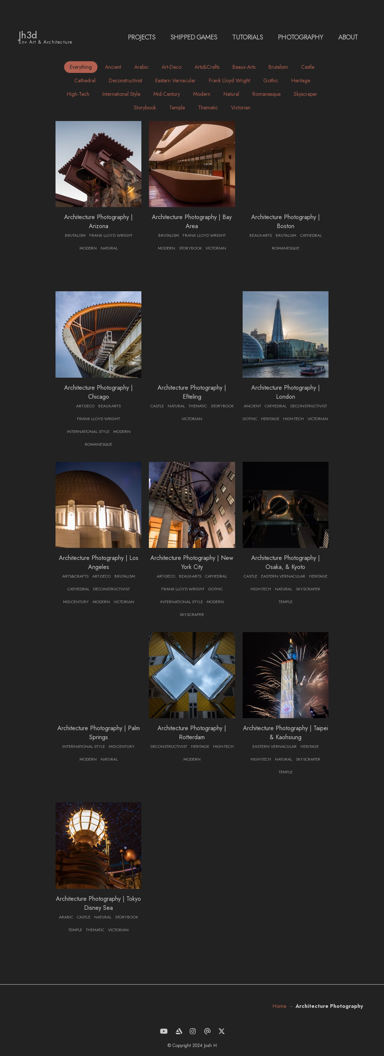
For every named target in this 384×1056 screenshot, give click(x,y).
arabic (141, 67)
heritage (300, 80)
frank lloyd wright (229, 80)
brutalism (278, 67)
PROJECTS (141, 37)
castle (307, 67)
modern (201, 94)
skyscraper (305, 94)
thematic (208, 107)
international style (121, 94)
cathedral (85, 80)
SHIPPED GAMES (193, 37)
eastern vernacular (175, 80)
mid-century (166, 94)
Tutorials (247, 37)
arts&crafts (207, 67)
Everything (81, 67)
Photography (300, 37)
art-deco (172, 67)
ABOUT (348, 37)
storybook (145, 107)
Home (279, 1006)
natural (231, 94)
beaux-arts (243, 67)
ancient (113, 67)
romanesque (266, 94)
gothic (270, 80)
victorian (240, 107)
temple (177, 107)
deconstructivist (125, 80)
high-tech (78, 94)
